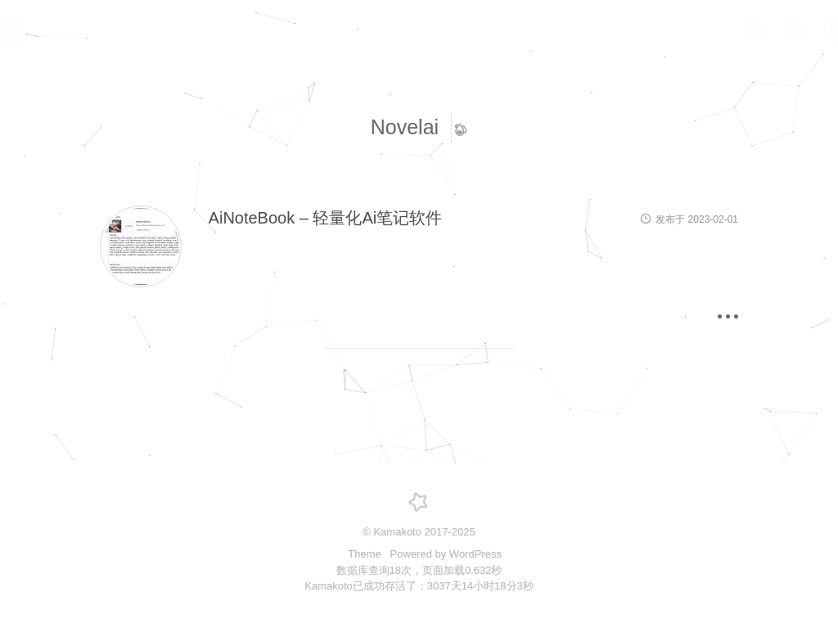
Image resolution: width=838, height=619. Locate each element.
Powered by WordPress (446, 554)
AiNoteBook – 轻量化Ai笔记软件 (326, 218)
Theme (366, 554)
